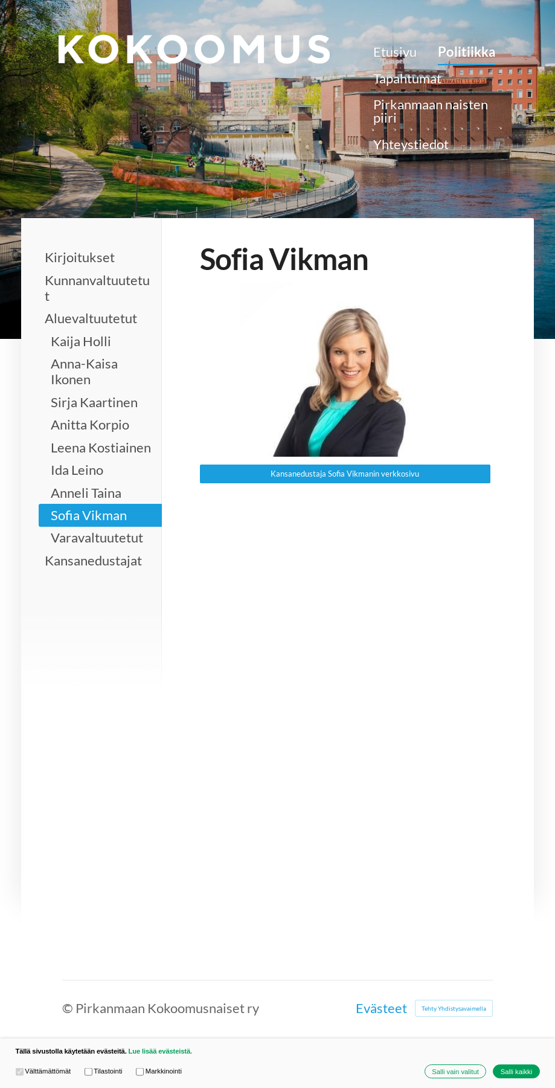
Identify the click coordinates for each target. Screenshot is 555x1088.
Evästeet (381, 1008)
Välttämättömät (43, 1071)
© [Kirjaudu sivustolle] (68, 1008)
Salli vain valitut (455, 1071)
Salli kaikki (517, 1071)
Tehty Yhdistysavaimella (454, 1008)
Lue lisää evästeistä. (160, 1051)
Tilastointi (104, 1071)
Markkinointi (159, 1071)
